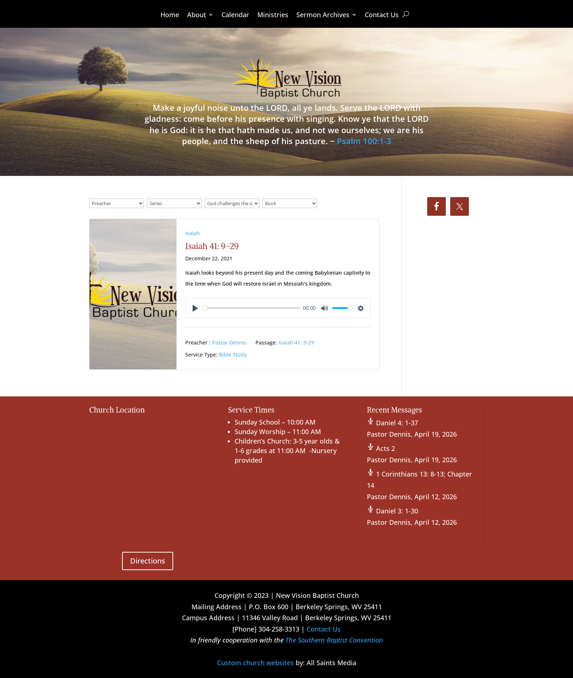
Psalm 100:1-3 (364, 140)
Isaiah (192, 233)
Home (169, 15)
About (196, 15)
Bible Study (233, 354)
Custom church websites (255, 662)
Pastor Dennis (229, 342)
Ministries (272, 15)
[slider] (251, 308)
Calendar (235, 15)
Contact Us (382, 15)
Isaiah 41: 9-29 (212, 246)
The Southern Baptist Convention (334, 640)
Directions (147, 561)
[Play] (195, 308)
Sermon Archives (322, 15)
